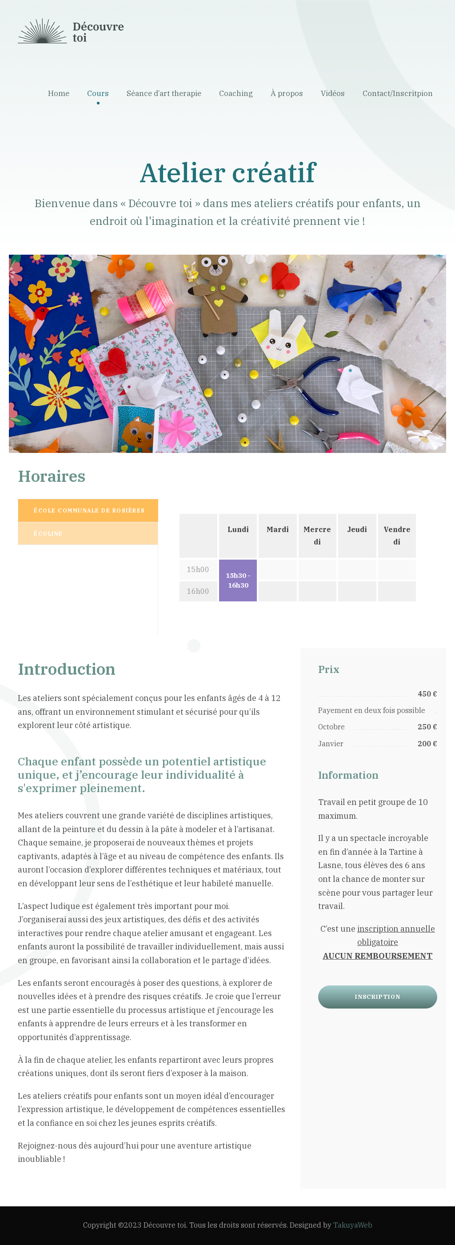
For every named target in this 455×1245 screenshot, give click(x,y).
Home (58, 93)
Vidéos (333, 93)
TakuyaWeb (352, 1225)
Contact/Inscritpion (398, 93)
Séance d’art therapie (164, 93)
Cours (98, 93)
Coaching (236, 93)
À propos (287, 93)
